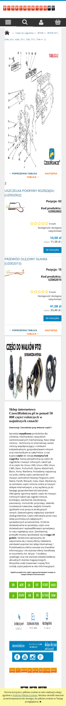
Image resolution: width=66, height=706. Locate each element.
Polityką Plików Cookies (25, 695)
